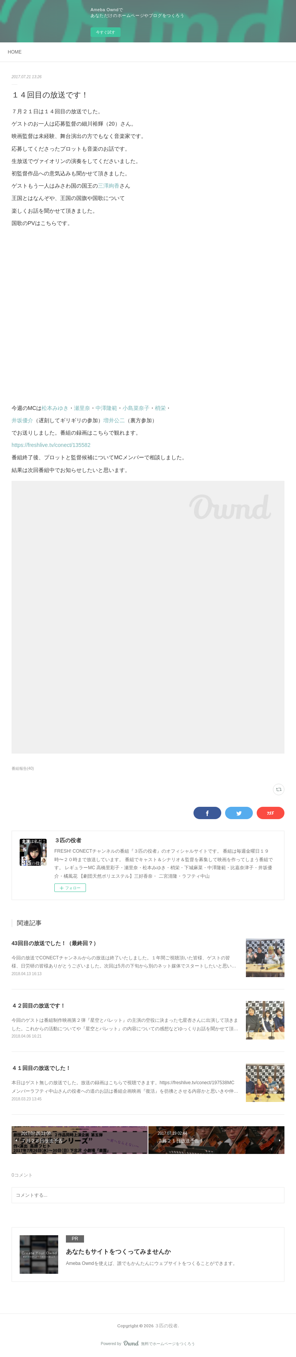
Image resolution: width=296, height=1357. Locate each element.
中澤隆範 (106, 408)
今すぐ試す (105, 32)
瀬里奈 (82, 408)
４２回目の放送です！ (39, 1006)
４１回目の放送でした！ (41, 1068)
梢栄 (160, 408)
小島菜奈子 (136, 408)
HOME (15, 52)
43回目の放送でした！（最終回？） (55, 943)
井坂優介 (22, 420)
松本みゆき (55, 408)
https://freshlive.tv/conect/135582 (51, 445)
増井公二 (114, 420)
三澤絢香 (108, 186)
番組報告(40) (23, 768)
